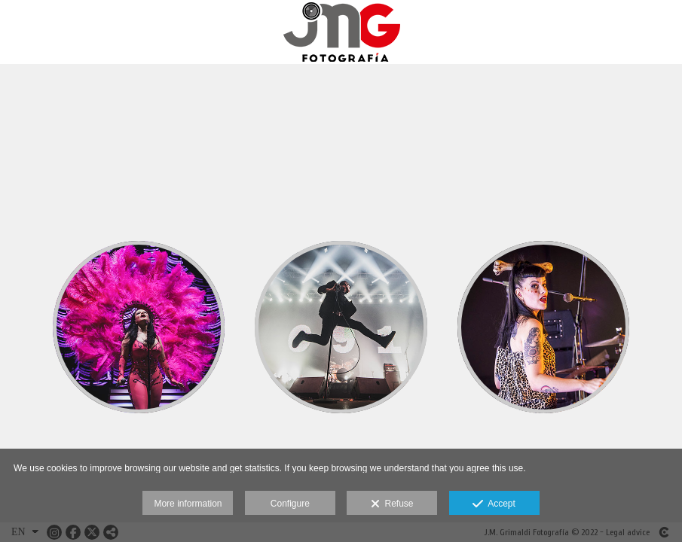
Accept (494, 504)
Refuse (392, 504)
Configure (290, 503)
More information (188, 503)
